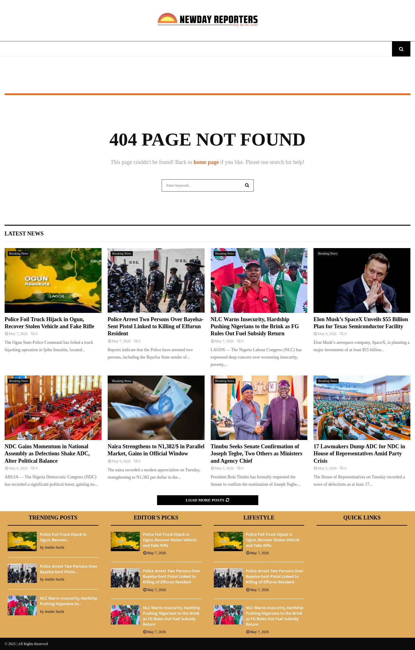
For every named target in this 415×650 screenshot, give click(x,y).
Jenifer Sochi (54, 547)
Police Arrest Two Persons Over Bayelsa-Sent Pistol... (69, 569)
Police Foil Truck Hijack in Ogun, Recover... (63, 537)
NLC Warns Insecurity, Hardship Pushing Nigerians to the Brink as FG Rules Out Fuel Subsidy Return (255, 326)
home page (206, 162)
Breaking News (18, 253)
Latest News (24, 234)
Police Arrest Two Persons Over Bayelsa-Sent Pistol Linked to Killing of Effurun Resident (156, 326)
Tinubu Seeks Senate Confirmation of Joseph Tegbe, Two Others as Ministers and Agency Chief (256, 453)
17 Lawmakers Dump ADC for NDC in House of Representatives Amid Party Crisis (359, 453)
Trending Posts (53, 518)
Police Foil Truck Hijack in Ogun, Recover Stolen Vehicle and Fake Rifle (170, 540)
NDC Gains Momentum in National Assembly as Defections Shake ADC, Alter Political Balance (47, 453)
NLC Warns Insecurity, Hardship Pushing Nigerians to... (69, 601)
